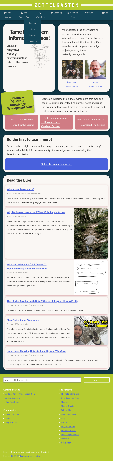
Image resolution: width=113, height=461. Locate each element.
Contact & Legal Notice (30, 456)
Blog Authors (11, 422)
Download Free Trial (70, 398)
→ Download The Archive (91, 124)
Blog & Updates (68, 426)
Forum (89, 12)
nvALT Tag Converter (70, 434)
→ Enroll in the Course (21, 124)
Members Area (72, 14)
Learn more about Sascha (72, 84)
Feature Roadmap (68, 414)
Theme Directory (68, 406)
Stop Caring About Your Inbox (23, 320)
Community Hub (12, 414)
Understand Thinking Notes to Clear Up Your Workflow (36, 351)
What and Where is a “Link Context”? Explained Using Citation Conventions (27, 266)
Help (63, 418)
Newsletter (66, 442)
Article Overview (12, 398)
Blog (105, 12)
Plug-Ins (64, 402)
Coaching (56, 12)
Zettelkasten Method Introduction (20, 393)
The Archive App (24, 14)
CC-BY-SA (15, 456)
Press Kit (65, 438)
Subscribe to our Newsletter (56, 164)
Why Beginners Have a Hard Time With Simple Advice (36, 212)
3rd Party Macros (68, 430)
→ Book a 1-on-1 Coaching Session (50, 124)
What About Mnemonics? (20, 189)
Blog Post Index (12, 402)
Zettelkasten (57, 4)
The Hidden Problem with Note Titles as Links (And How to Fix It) (42, 301)
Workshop (40, 14)
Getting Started (8, 14)
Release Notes (67, 410)
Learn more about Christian (95, 84)
